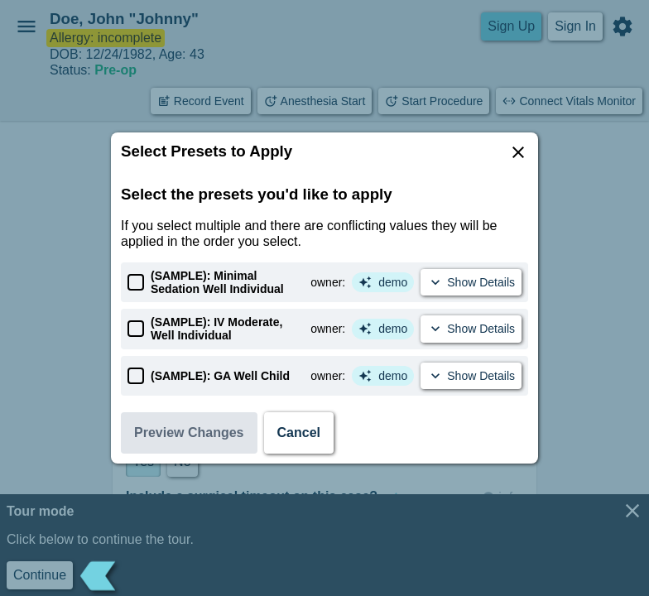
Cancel (298, 432)
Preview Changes (189, 432)
